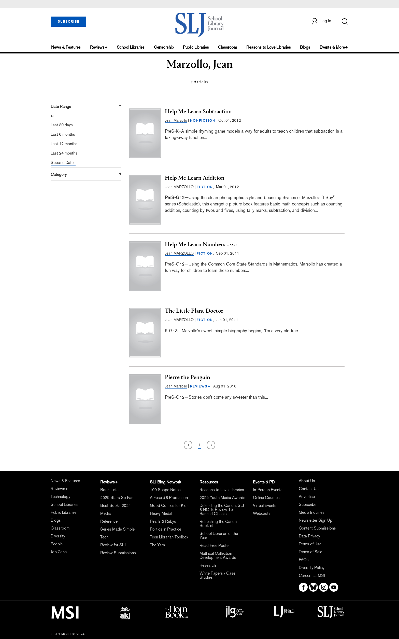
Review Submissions (118, 552)
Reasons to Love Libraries (268, 47)
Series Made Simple (117, 529)
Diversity (58, 536)
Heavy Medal (161, 513)
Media (105, 513)
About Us (307, 480)
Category (59, 174)
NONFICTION (203, 120)
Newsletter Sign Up (315, 520)
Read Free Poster (215, 545)
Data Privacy (309, 536)
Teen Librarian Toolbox (169, 537)
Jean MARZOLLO (179, 187)
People (57, 543)
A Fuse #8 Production (169, 497)
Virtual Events (264, 505)
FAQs (304, 559)
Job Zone (59, 551)
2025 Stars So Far (116, 497)
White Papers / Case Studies (217, 575)
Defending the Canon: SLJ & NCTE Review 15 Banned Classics (222, 509)
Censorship (164, 47)
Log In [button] (321, 21)
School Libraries (131, 47)
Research (208, 565)
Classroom (227, 47)
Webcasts (261, 513)
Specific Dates (63, 162)
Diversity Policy (311, 567)
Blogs (305, 47)
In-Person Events (267, 489)
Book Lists (109, 489)
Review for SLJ (113, 545)
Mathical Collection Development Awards (218, 555)
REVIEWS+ (200, 386)
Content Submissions (317, 528)
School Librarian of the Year (219, 535)
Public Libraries (196, 47)
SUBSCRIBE (68, 21)
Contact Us (309, 488)
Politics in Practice (165, 529)
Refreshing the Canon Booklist (218, 523)
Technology (60, 496)
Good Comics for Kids (169, 505)
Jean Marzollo (176, 120)
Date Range (61, 106)
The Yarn (157, 545)
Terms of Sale (310, 551)
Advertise (307, 496)
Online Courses (266, 497)
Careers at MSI (312, 575)
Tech (104, 537)
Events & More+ (334, 47)
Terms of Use (310, 543)
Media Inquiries (311, 512)
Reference (109, 521)
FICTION (205, 187)
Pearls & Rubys (163, 521)
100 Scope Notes (165, 489)
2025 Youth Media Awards (222, 497)
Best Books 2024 (115, 505)
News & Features (66, 47)
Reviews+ (99, 47)
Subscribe (307, 504)
